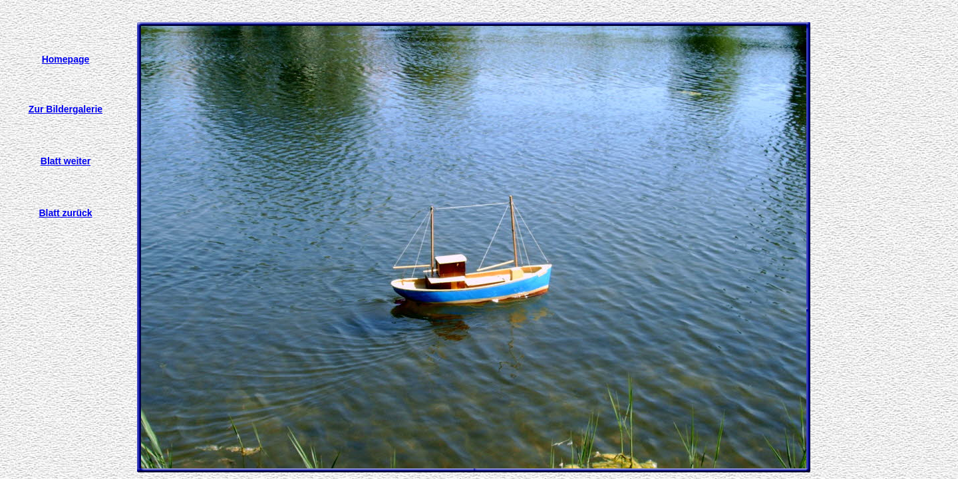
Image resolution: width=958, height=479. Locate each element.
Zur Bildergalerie (65, 109)
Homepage (66, 59)
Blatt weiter (65, 161)
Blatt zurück (65, 213)
